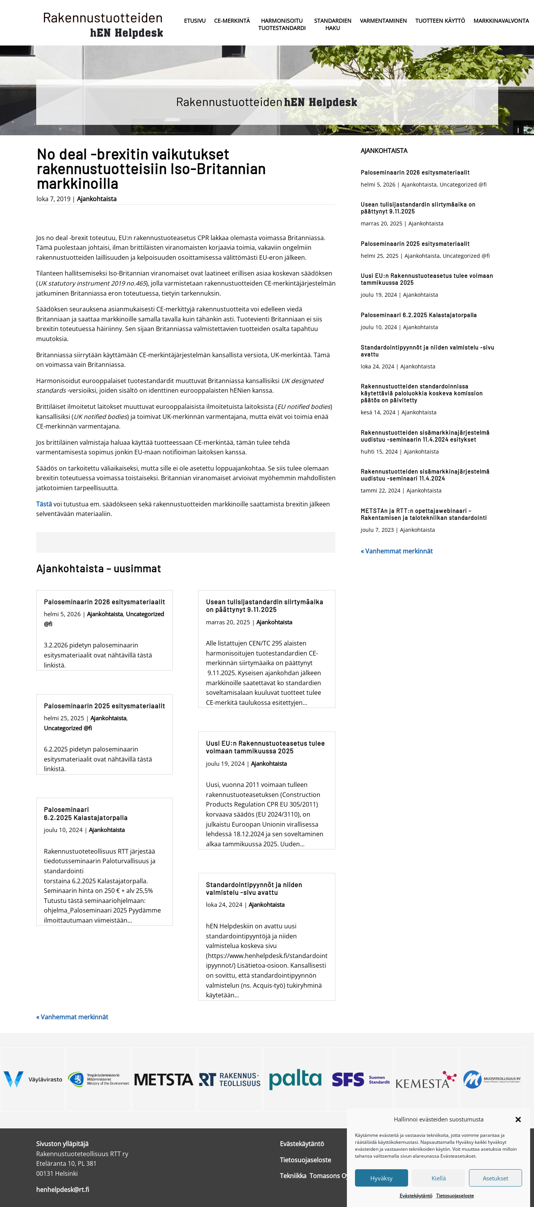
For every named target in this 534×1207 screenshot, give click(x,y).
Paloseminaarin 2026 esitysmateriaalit (104, 601)
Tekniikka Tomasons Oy (314, 1176)
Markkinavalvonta (501, 20)
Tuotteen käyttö (440, 20)
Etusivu (195, 20)
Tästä (44, 504)
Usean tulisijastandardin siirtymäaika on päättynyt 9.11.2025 (264, 605)
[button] (518, 1119)
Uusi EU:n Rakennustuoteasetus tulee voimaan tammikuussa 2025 (265, 747)
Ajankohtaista (97, 199)
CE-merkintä (232, 20)
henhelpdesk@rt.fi (62, 1189)
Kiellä (439, 1178)
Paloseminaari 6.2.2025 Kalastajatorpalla (86, 813)
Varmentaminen (383, 20)
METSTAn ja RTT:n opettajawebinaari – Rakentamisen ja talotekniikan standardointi (424, 514)
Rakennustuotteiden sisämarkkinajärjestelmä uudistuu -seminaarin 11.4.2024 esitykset (425, 436)
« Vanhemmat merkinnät (72, 1017)
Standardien (333, 25)
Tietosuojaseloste (455, 1195)
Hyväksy (381, 1178)
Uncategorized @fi (68, 728)
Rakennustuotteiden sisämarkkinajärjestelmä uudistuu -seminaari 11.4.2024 (425, 475)
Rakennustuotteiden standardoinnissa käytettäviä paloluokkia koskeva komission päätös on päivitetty (422, 393)
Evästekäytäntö (416, 1195)
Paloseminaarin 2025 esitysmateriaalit (104, 705)
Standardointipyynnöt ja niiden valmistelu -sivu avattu (254, 888)
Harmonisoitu (282, 25)
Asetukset (495, 1178)
